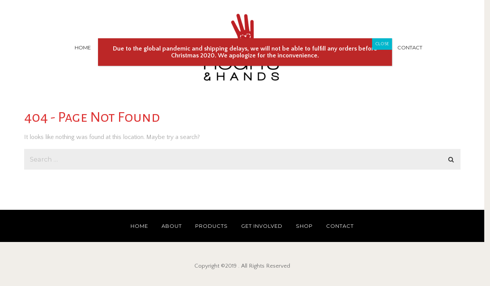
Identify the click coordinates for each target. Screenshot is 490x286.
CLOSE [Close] (382, 43)
